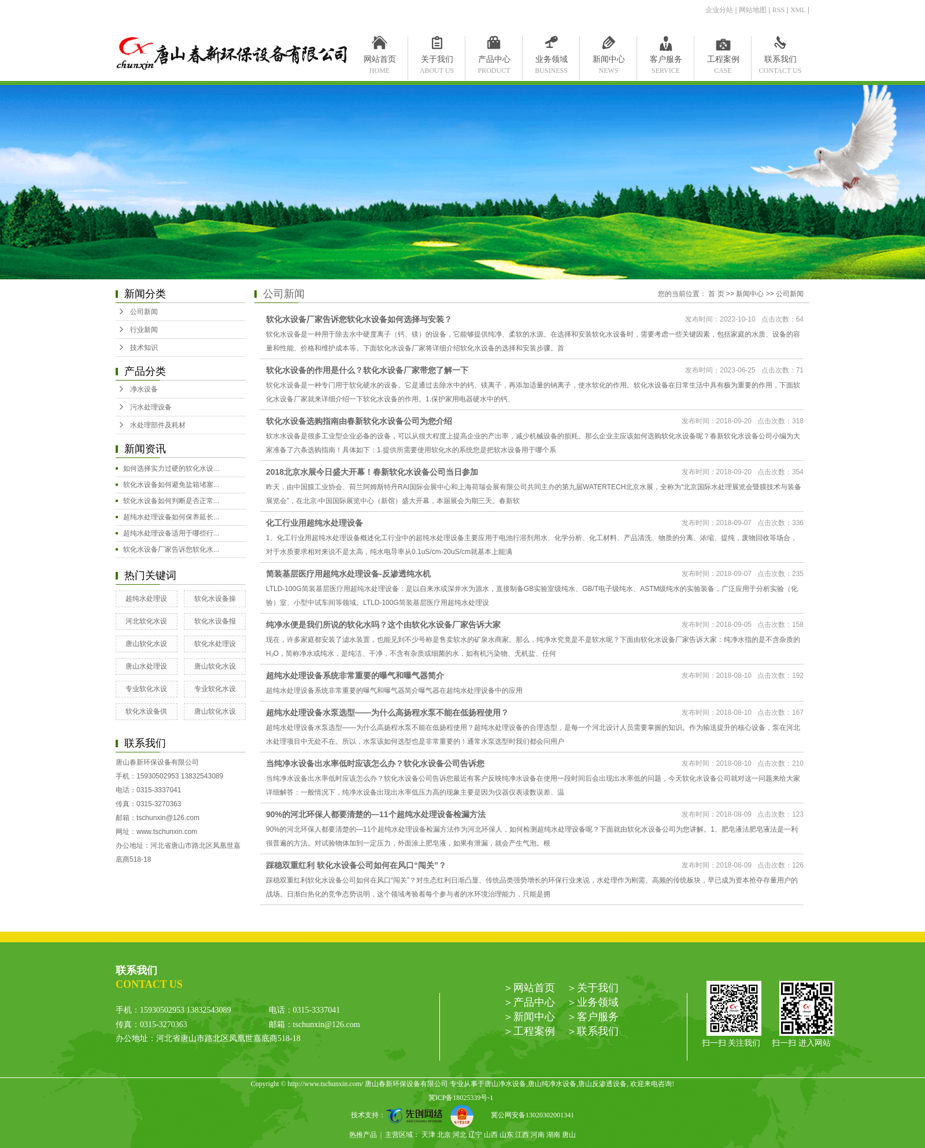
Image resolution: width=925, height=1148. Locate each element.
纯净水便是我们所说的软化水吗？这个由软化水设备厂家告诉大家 (383, 624)
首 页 (716, 294)
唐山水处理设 (146, 666)
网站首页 (379, 62)
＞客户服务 (593, 1017)
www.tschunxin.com (166, 832)
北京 (444, 1135)
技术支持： (400, 1115)
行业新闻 (144, 330)
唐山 (569, 1135)
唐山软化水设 (146, 644)
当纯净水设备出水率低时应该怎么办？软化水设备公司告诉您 (375, 763)
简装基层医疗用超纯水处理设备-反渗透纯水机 (348, 573)
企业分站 (719, 10)
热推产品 (363, 1135)
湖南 (553, 1135)
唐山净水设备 (505, 1084)
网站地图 (753, 10)
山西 (491, 1135)
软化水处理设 (215, 644)
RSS (778, 10)
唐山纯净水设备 (552, 1084)
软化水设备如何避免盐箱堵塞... (171, 485)
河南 (538, 1135)
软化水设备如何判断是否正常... (171, 501)
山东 (506, 1135)
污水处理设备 (151, 407)
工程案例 (723, 62)
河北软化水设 (146, 621)
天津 (428, 1135)
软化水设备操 (215, 599)
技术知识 (144, 348)
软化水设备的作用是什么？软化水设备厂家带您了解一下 (367, 370)
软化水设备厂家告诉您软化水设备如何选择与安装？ (359, 319)
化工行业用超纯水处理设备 (314, 522)
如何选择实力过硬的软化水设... (171, 468)
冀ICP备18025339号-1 (461, 1098)
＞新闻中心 (529, 1017)
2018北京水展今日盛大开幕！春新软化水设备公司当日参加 (372, 472)
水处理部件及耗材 (158, 425)
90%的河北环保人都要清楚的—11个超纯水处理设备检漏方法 (376, 814)
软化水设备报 (215, 621)
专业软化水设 (146, 689)
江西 (522, 1135)
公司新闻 (144, 312)
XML (798, 10)
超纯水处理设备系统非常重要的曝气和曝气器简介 (355, 675)
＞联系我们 (593, 1031)
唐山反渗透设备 (602, 1084)
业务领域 (551, 62)
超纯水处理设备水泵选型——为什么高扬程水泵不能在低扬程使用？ (387, 712)
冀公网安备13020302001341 (528, 1115)
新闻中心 (608, 62)
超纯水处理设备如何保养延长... (171, 517)
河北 (460, 1135)
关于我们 (436, 62)
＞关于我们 (593, 988)
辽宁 (475, 1135)
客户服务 (665, 62)
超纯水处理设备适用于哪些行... (171, 533)
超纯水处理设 (146, 599)
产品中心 (494, 62)
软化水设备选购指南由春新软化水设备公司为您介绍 (359, 421)
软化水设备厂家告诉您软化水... (171, 549)
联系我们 (780, 62)
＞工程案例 (529, 1031)
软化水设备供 (146, 711)
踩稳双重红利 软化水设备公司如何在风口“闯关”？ (356, 865)
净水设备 (144, 389)
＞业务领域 (593, 1002)
